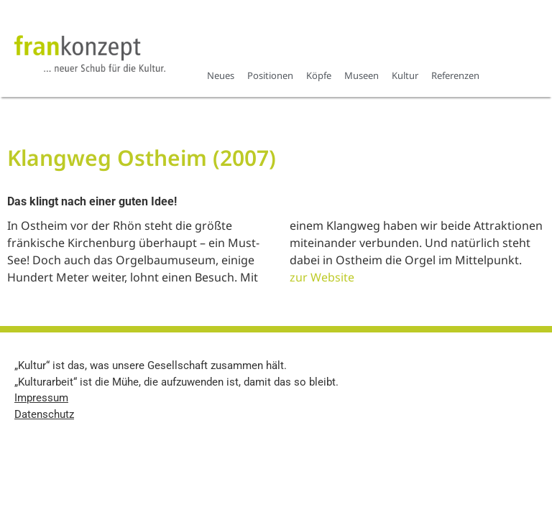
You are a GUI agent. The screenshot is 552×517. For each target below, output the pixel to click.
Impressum (41, 397)
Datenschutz (44, 414)
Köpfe (318, 75)
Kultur (405, 75)
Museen (361, 75)
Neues (220, 75)
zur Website (322, 277)
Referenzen (455, 75)
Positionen (270, 75)
